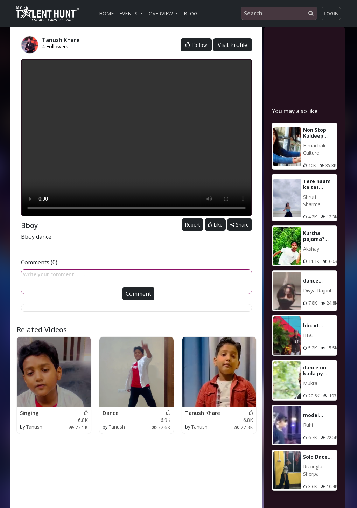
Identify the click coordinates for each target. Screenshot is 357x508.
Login (331, 13)
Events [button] (129, 13)
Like (215, 224)
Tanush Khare (202, 412)
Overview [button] (161, 13)
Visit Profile (232, 45)
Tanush (34, 427)
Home (106, 13)
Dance (111, 412)
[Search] (279, 13)
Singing (29, 412)
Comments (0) (39, 262)
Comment (138, 294)
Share (239, 224)
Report (192, 224)
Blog (190, 13)
